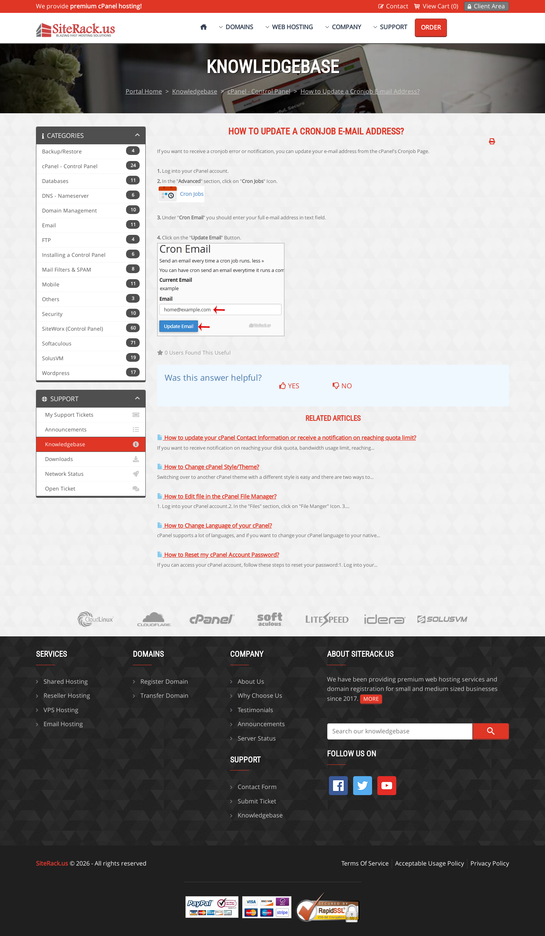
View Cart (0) (440, 6)
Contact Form (257, 787)
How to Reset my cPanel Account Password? (218, 555)
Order (431, 27)
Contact (397, 6)
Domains (239, 27)
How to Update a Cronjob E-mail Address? (360, 91)
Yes (289, 385)
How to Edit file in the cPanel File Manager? (216, 496)
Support (393, 27)
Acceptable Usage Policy (429, 863)
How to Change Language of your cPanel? (214, 526)
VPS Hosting (61, 710)
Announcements (91, 429)
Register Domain (164, 681)
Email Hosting (63, 724)
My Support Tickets (91, 414)
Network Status (91, 473)
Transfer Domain (164, 695)
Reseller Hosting (67, 695)
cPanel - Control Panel (258, 91)
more (371, 698)
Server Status (257, 738)
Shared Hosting (66, 681)
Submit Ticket (257, 801)
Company (346, 27)
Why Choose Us (260, 695)
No (342, 385)
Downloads (91, 459)
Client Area (489, 6)
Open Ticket (91, 488)
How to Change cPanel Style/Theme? (208, 467)
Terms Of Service (365, 863)
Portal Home (144, 91)
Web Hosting (292, 27)
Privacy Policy (489, 863)
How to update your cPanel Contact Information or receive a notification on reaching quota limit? (286, 438)
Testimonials (255, 710)
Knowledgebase (194, 91)
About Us (251, 681)
